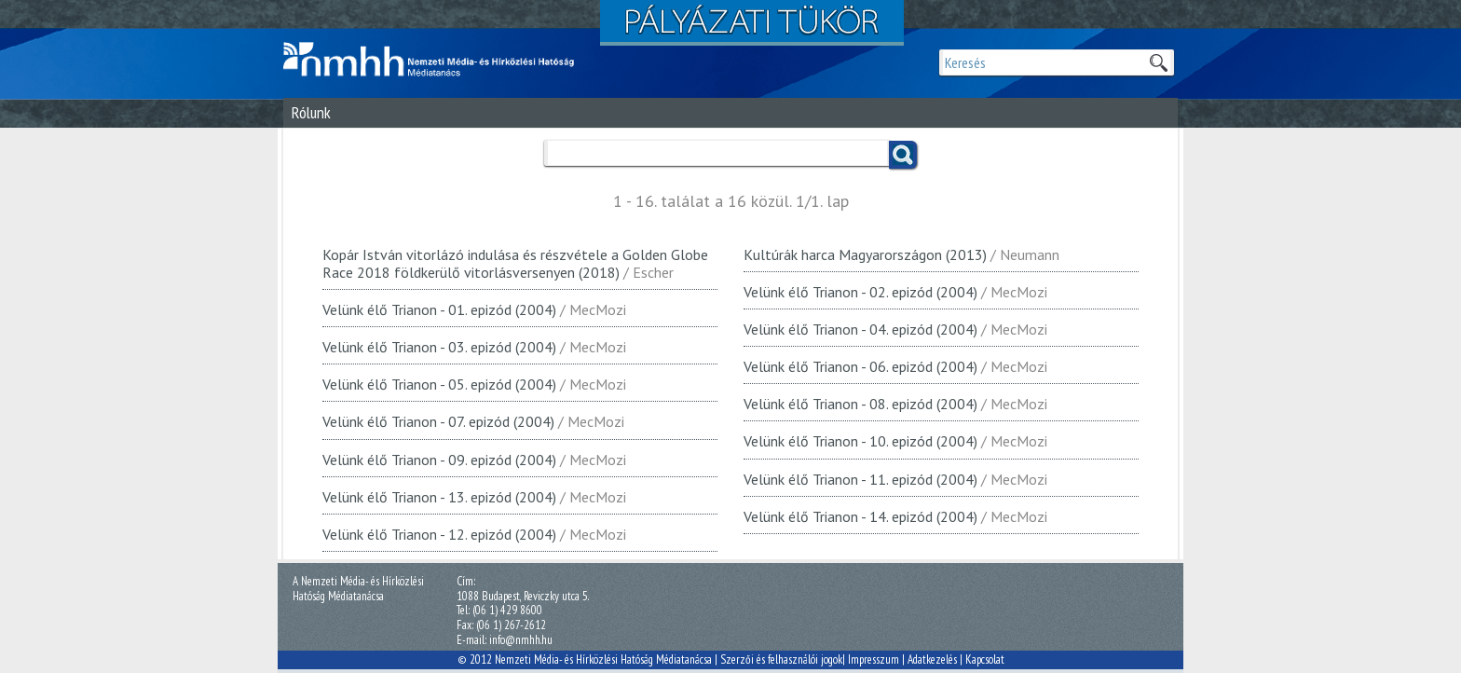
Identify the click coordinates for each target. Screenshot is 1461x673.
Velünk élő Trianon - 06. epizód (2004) (860, 366)
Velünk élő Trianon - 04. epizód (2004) (860, 329)
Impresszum (873, 659)
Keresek (1158, 62)
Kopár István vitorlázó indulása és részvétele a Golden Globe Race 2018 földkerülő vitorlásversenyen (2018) (515, 263)
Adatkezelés (932, 659)
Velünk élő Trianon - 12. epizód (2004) (439, 534)
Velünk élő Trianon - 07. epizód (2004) (438, 421)
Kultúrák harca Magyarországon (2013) (865, 254)
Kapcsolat (984, 659)
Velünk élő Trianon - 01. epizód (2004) (439, 309)
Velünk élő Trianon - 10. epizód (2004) (860, 441)
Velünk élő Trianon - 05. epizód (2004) (439, 384)
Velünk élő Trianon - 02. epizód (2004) (860, 291)
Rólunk (311, 112)
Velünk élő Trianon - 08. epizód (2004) (860, 403)
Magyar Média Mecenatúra (437, 60)
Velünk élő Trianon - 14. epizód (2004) (860, 516)
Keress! (903, 155)
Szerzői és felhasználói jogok (781, 659)
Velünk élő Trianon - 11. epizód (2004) (860, 479)
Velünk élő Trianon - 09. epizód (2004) (439, 459)
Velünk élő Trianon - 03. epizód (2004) (439, 346)
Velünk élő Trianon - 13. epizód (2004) (439, 497)
